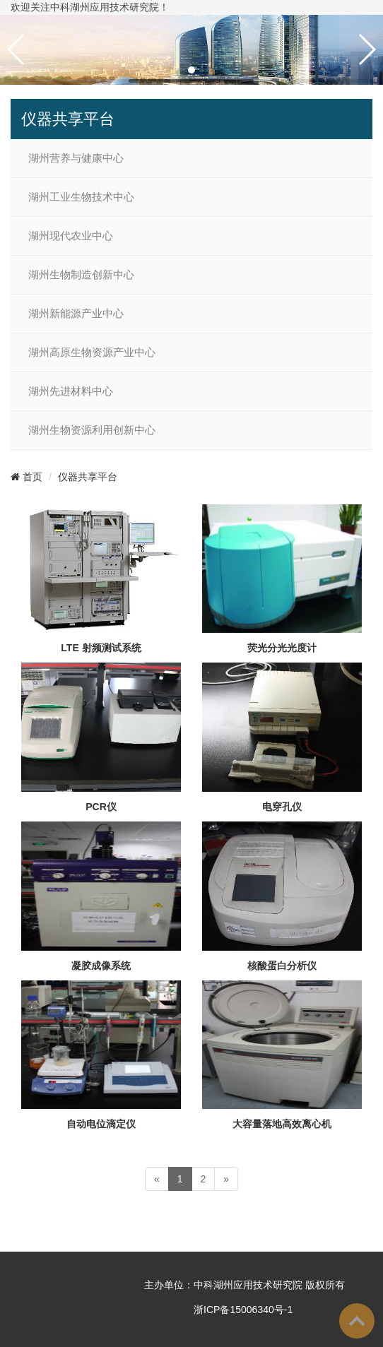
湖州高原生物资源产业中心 (91, 352)
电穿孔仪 (282, 806)
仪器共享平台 (87, 476)
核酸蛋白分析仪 (282, 965)
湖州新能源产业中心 (76, 313)
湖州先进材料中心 (70, 391)
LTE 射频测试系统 (101, 647)
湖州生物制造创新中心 (81, 274)
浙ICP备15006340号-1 (242, 1309)
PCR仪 (101, 806)
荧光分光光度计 (282, 647)
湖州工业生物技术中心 (81, 197)
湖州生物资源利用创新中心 (91, 430)
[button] (191, 69)
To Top (357, 1321)
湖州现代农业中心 (70, 236)
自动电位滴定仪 (101, 1123)
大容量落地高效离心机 (281, 1123)
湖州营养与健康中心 (76, 158)
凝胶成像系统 (101, 965)
